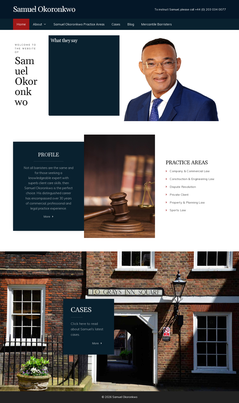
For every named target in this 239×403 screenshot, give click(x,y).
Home (21, 24)
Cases (116, 24)
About (41, 24)
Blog (130, 24)
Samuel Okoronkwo (44, 9)
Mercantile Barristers (156, 24)
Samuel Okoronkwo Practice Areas (79, 24)
